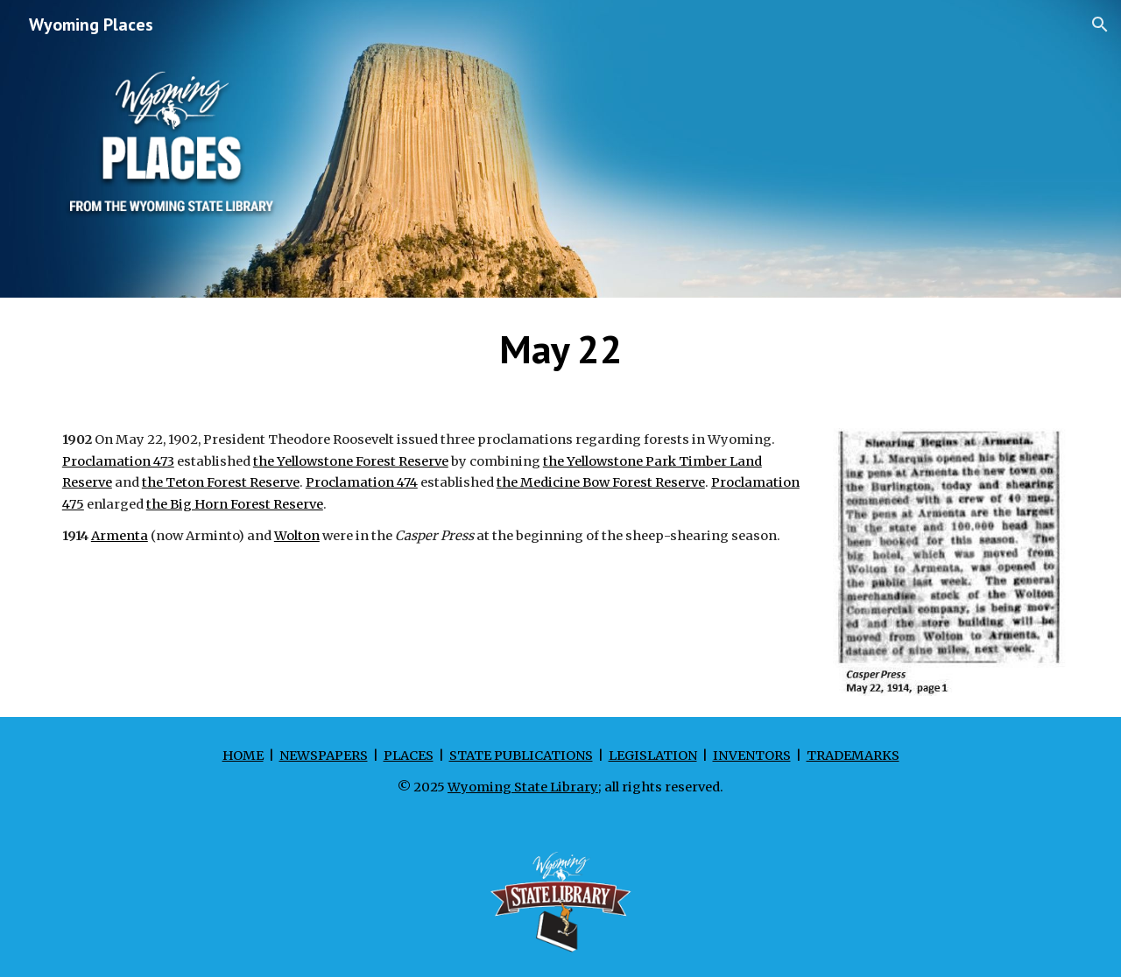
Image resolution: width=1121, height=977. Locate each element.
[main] (560, 349)
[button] (1100, 25)
